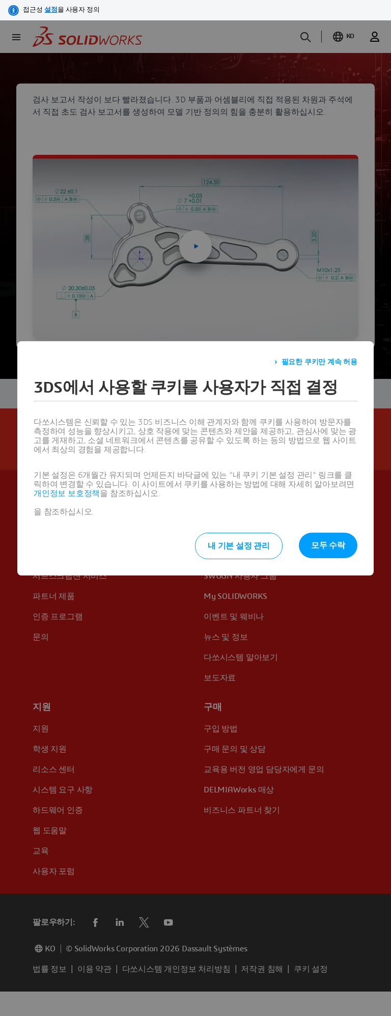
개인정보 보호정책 (67, 493)
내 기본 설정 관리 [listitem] (239, 546)
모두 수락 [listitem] (328, 545)
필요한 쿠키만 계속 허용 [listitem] (319, 362)
